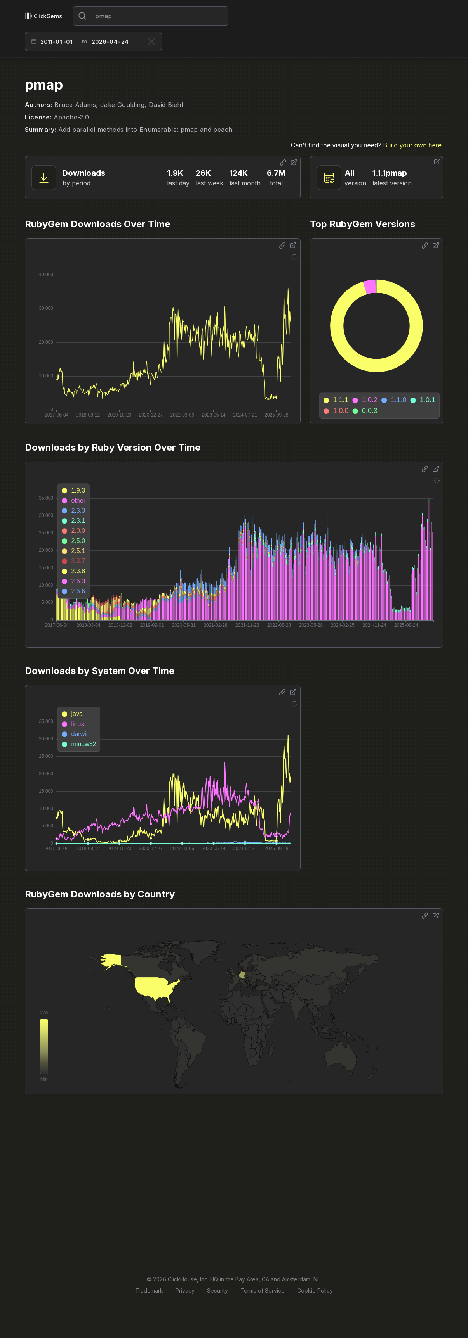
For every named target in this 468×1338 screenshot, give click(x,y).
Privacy (185, 1290)
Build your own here (412, 145)
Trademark (149, 1290)
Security (217, 1290)
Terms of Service (262, 1290)
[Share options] (283, 162)
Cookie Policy (315, 1290)
